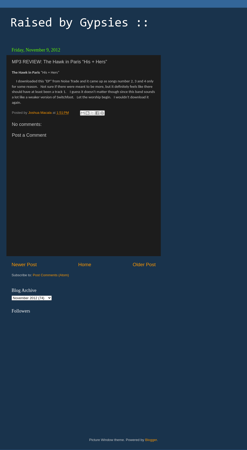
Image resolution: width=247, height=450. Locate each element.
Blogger (151, 440)
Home (84, 264)
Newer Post (24, 264)
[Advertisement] (199, 77)
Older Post (144, 264)
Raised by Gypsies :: (79, 23)
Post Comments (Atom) (51, 275)
